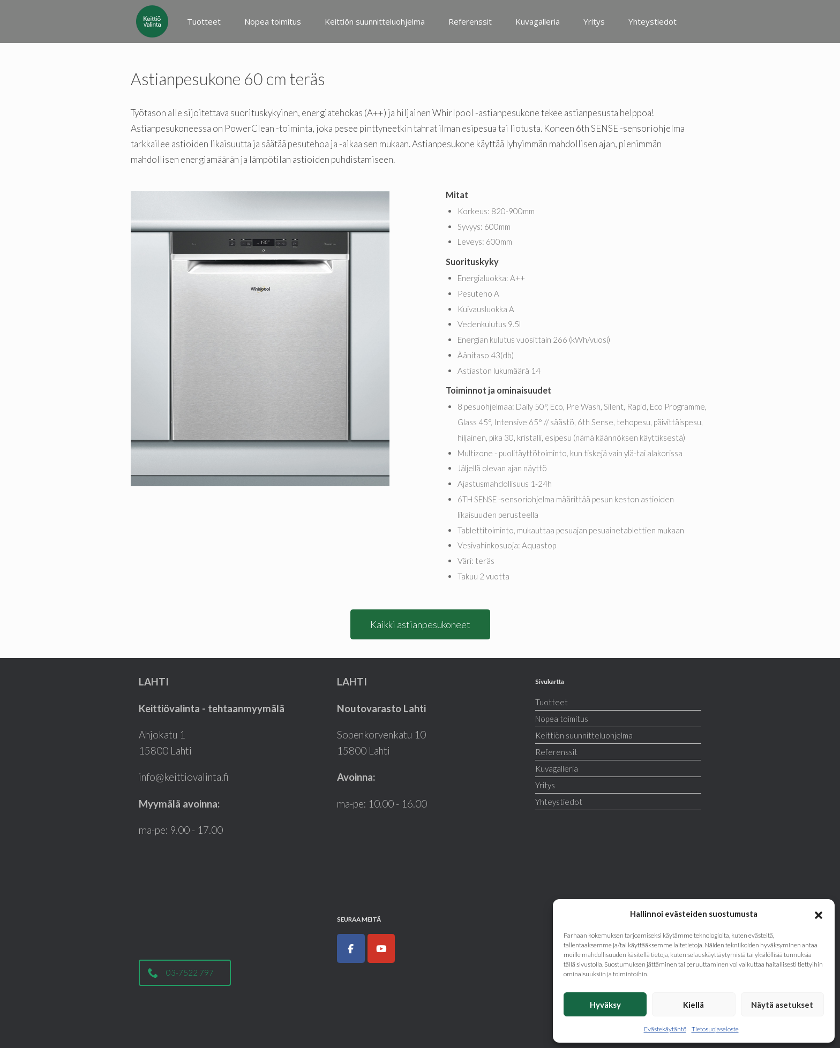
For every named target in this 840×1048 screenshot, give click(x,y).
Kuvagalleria (537, 21)
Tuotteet (204, 21)
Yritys (594, 21)
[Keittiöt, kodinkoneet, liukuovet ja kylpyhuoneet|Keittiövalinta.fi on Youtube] (381, 948)
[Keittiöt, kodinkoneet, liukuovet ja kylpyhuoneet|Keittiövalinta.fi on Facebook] (351, 948)
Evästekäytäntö (665, 1029)
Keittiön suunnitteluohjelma (375, 21)
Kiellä (693, 1004)
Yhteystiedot (652, 21)
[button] (818, 913)
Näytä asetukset (782, 1004)
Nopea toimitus (272, 21)
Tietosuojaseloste (715, 1029)
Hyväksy (605, 1004)
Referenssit (470, 21)
